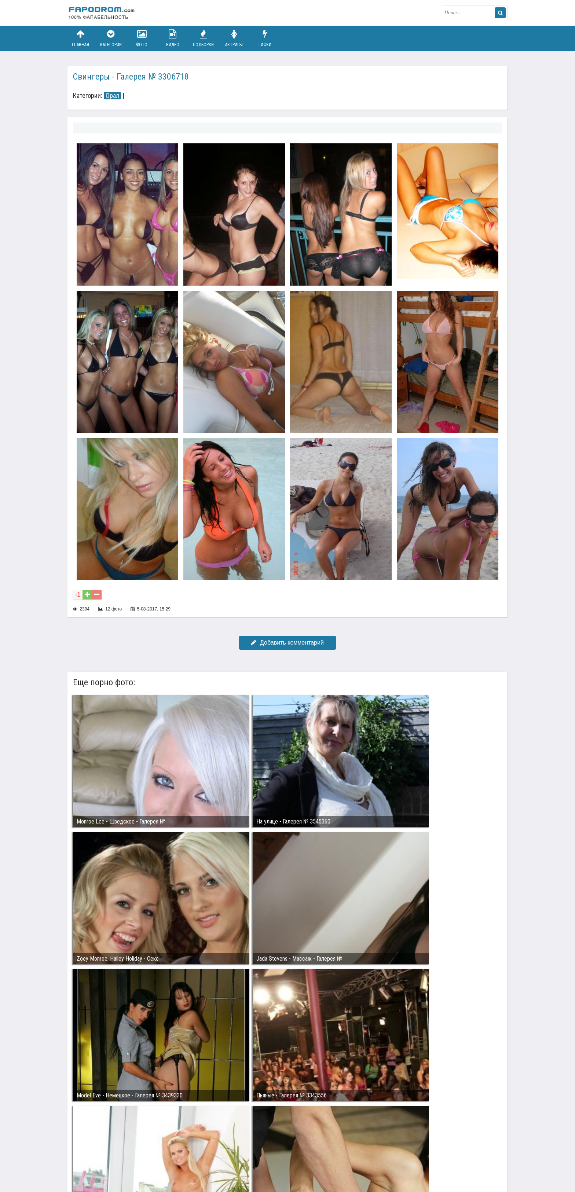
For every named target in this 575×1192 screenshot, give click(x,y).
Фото (142, 38)
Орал (112, 95)
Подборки (203, 38)
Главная (80, 38)
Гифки (265, 38)
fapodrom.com (104, 13)
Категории (111, 38)
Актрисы (234, 38)
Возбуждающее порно (193, 1158)
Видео (173, 38)
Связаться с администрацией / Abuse (112, 1152)
